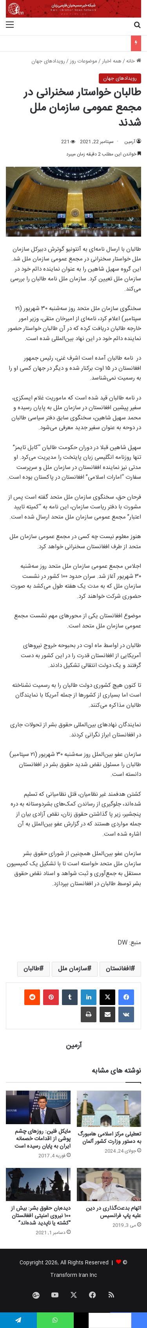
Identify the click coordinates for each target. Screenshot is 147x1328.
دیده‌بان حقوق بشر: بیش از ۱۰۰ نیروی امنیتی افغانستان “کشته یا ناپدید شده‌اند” (41, 1216)
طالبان (31, 969)
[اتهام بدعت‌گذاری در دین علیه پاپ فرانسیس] (109, 1184)
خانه (133, 61)
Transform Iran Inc (73, 1275)
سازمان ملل (72, 969)
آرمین (129, 142)
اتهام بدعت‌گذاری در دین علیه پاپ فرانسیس (113, 1212)
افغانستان (118, 969)
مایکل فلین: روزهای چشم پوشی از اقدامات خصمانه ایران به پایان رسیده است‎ (43, 1139)
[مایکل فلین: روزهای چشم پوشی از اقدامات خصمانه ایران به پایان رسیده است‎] (38, 1107)
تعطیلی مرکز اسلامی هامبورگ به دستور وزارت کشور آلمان (109, 1138)
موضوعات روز (83, 61)
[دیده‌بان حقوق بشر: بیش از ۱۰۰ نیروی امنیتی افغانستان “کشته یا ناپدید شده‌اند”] (38, 1184)
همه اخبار (112, 61)
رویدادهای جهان (48, 61)
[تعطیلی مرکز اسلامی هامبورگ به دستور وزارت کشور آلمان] (109, 1109)
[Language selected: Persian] (110, 1320)
